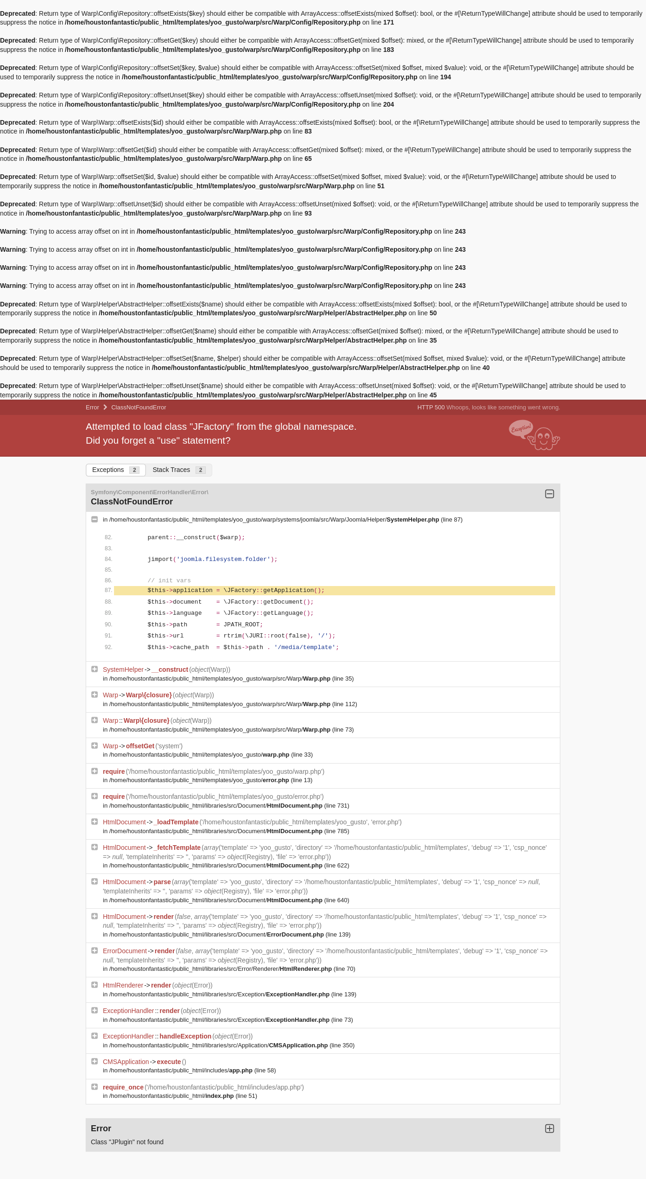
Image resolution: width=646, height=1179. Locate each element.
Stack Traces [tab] (179, 470)
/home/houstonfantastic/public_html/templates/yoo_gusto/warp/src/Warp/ (220, 678)
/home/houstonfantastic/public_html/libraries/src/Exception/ (220, 994)
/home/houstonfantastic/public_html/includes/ (181, 1070)
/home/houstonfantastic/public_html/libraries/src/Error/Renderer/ (221, 968)
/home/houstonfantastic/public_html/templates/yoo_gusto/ (200, 754)
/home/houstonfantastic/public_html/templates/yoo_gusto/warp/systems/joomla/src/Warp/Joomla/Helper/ (275, 519)
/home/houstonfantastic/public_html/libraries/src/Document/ (216, 805)
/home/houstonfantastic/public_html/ (172, 1095)
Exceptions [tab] (115, 470)
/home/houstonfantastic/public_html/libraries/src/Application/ (219, 1045)
